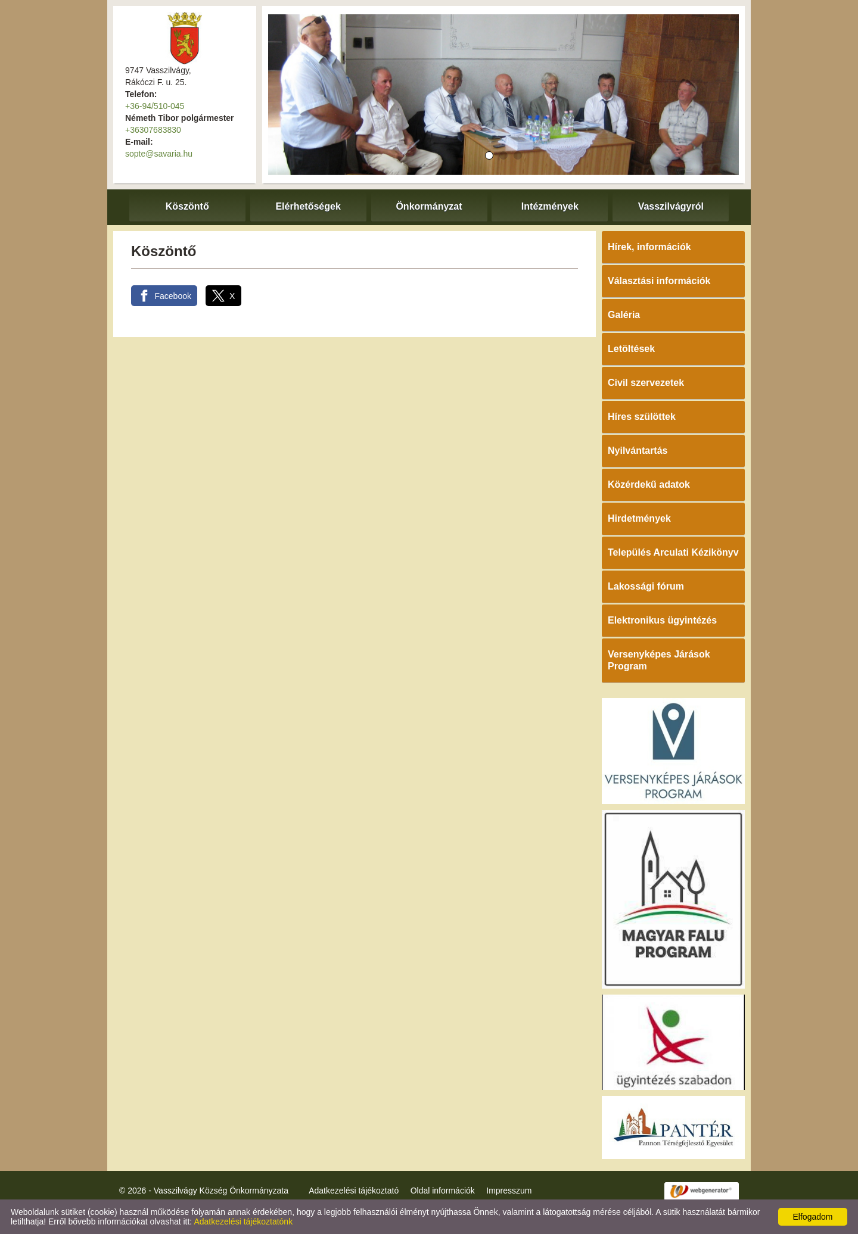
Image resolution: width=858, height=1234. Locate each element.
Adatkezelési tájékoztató (354, 1190)
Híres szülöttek (642, 417)
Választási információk (659, 281)
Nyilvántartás (638, 450)
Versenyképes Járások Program (659, 660)
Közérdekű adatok (649, 484)
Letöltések (631, 349)
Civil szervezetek (646, 383)
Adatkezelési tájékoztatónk (243, 1221)
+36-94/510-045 (154, 106)
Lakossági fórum (646, 586)
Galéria (624, 315)
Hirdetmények (639, 518)
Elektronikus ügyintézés (662, 620)
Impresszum (508, 1190)
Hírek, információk (649, 247)
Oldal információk (443, 1190)
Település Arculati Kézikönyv (673, 552)
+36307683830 (153, 130)
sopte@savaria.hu (158, 153)
